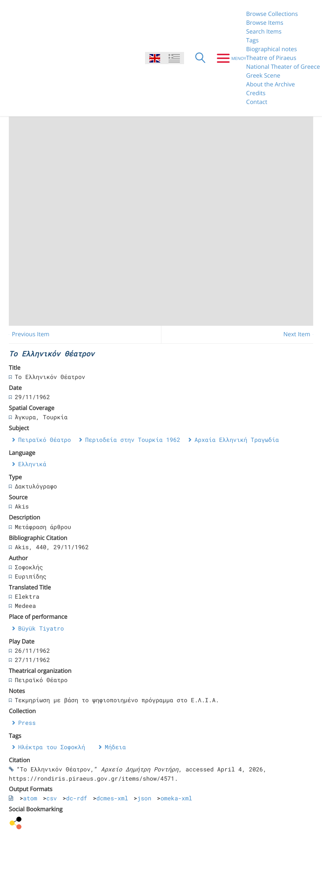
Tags (252, 40)
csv (52, 798)
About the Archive (270, 84)
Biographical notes (271, 49)
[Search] (200, 58)
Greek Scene (263, 76)
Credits (255, 93)
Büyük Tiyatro (41, 628)
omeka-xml (176, 798)
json (144, 798)
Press (27, 723)
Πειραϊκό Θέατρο (44, 440)
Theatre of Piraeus (271, 58)
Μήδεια (115, 747)
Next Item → (300, 334)
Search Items (263, 32)
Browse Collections (272, 14)
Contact (256, 102)
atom (30, 798)
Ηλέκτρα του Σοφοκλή (51, 747)
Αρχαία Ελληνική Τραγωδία (237, 440)
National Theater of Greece (283, 67)
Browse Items (264, 23)
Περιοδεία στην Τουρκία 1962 (132, 440)
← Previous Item (27, 334)
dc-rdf (76, 798)
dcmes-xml (112, 798)
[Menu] (228, 58)
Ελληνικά (32, 464)
